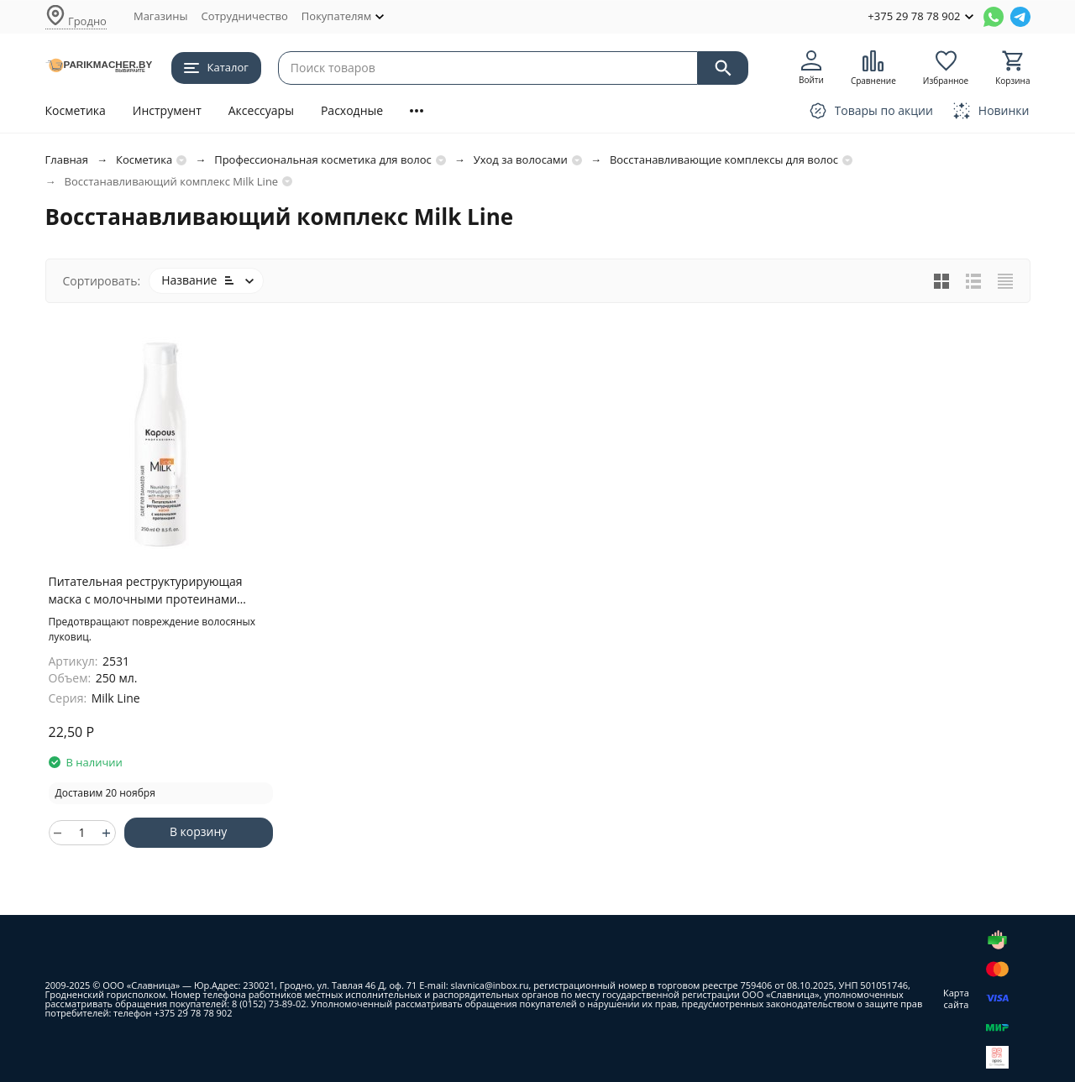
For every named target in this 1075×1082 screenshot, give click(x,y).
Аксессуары (261, 110)
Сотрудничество (244, 16)
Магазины (161, 16)
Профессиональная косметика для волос (323, 159)
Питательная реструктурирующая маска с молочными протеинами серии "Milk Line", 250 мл (146, 590)
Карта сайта (956, 998)
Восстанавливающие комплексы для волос (724, 159)
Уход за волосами (521, 159)
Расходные (352, 110)
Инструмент (167, 110)
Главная (67, 159)
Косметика (75, 110)
